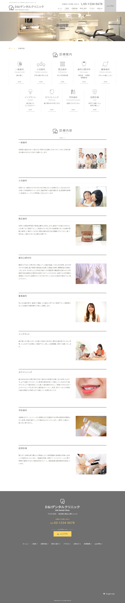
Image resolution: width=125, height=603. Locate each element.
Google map (109, 593)
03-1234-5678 (92, 4)
